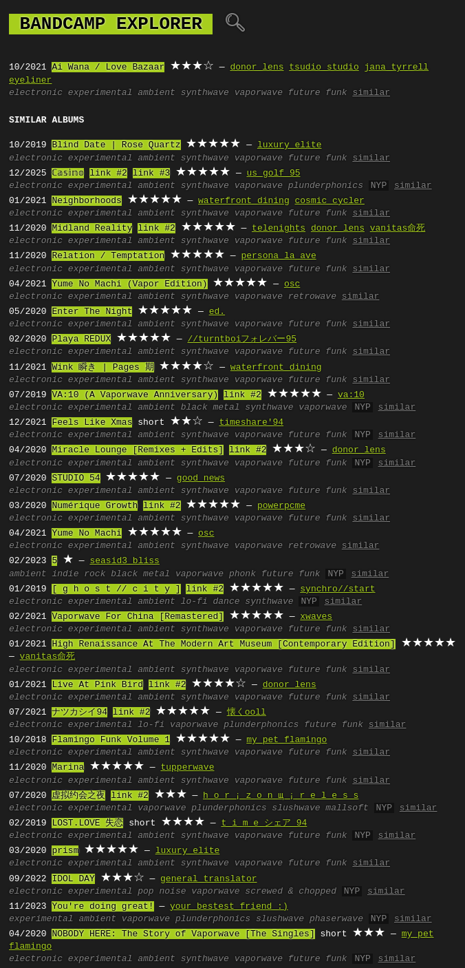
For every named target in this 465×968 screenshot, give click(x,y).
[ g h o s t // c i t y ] (116, 589)
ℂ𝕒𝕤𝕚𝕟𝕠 (68, 173)
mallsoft (346, 808)
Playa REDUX (81, 339)
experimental (100, 93)
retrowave (312, 297)
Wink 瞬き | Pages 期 (102, 367)
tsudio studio (323, 67)
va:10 (351, 395)
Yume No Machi (86, 533)
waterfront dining (244, 201)
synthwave (205, 93)
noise (172, 891)
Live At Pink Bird (97, 685)
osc (292, 284)
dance (226, 602)
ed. (217, 312)
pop (145, 891)
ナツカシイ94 (79, 712)
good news (201, 478)
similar (371, 93)
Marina (68, 767)
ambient (156, 93)
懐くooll (246, 712)
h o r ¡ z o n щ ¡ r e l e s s (280, 796)
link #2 (108, 173)
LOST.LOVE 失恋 (87, 823)
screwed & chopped (290, 891)
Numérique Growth (95, 506)
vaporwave (259, 93)
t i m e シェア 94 (264, 823)
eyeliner (30, 80)
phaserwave (336, 919)
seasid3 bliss (124, 561)
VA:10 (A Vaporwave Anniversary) (135, 395)
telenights (278, 228)
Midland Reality (92, 228)
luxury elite (289, 145)
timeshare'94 (251, 423)
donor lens (256, 67)
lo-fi (194, 602)
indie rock (78, 574)
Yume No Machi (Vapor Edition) (129, 284)
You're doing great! (102, 907)
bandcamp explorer (111, 24)
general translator (208, 879)
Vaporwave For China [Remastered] (138, 617)
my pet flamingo (286, 740)
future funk (317, 93)
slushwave (296, 808)
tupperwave (187, 767)
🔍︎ (235, 24)
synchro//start (337, 589)
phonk (242, 574)
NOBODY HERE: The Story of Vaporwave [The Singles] (183, 934)
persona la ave (278, 256)
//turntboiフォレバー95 (241, 339)
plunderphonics (325, 186)
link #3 (151, 173)
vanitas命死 (398, 228)
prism (65, 851)
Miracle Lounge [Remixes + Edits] (138, 450)
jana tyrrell (397, 67)
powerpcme (281, 506)
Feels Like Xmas (92, 423)
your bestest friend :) (229, 907)
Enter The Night (92, 312)
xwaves (316, 617)
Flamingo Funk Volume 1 (111, 740)
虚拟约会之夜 (78, 796)
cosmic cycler (329, 201)
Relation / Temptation (108, 256)
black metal (210, 407)
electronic (36, 93)
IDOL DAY (73, 879)
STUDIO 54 (76, 478)
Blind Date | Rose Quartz (116, 145)
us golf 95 (273, 173)
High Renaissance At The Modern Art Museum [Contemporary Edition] (223, 644)
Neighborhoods (86, 201)
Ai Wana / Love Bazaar (108, 67)
